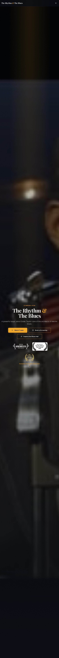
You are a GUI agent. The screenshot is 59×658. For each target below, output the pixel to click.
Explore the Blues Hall (29, 336)
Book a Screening (39, 330)
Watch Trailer (18, 330)
